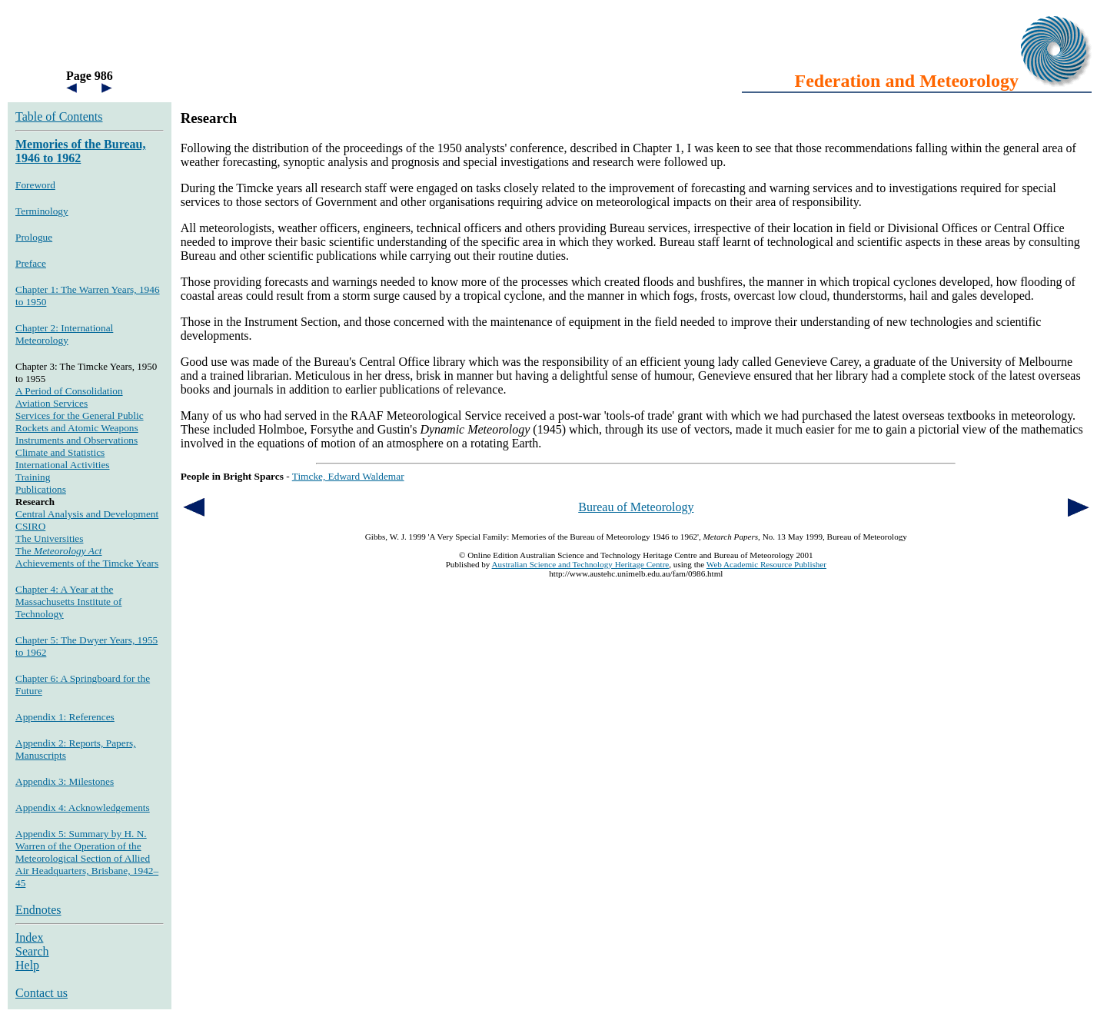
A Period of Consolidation (69, 391)
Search (32, 951)
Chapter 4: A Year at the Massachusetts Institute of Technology (68, 601)
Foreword (35, 185)
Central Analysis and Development (86, 514)
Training (32, 477)
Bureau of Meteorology (635, 506)
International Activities (62, 464)
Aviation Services (51, 403)
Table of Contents (59, 116)
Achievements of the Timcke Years (86, 563)
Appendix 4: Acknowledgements (82, 807)
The (58, 551)
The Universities (49, 538)
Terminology (41, 211)
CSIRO (30, 526)
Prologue (33, 237)
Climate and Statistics (60, 452)
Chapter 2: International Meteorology (64, 334)
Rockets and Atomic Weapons (76, 428)
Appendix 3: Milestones (64, 781)
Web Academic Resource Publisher (766, 564)
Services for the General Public (79, 415)
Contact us (41, 992)
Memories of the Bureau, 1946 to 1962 (80, 151)
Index (29, 937)
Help (27, 965)
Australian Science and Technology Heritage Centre (581, 564)
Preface (30, 263)
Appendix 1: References (65, 717)
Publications (40, 489)
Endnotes (38, 909)
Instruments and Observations (76, 440)
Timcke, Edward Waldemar (348, 476)
